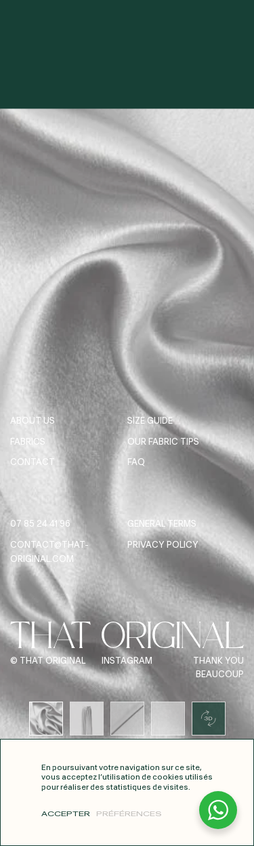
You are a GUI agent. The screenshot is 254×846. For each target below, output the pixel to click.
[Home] (127, 21)
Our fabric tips (163, 442)
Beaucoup (220, 674)
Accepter (65, 814)
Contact (32, 462)
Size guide (150, 421)
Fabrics (27, 442)
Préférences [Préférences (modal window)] (129, 814)
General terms (161, 524)
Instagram (127, 661)
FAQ (136, 462)
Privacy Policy (162, 545)
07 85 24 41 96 (40, 524)
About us (32, 421)
